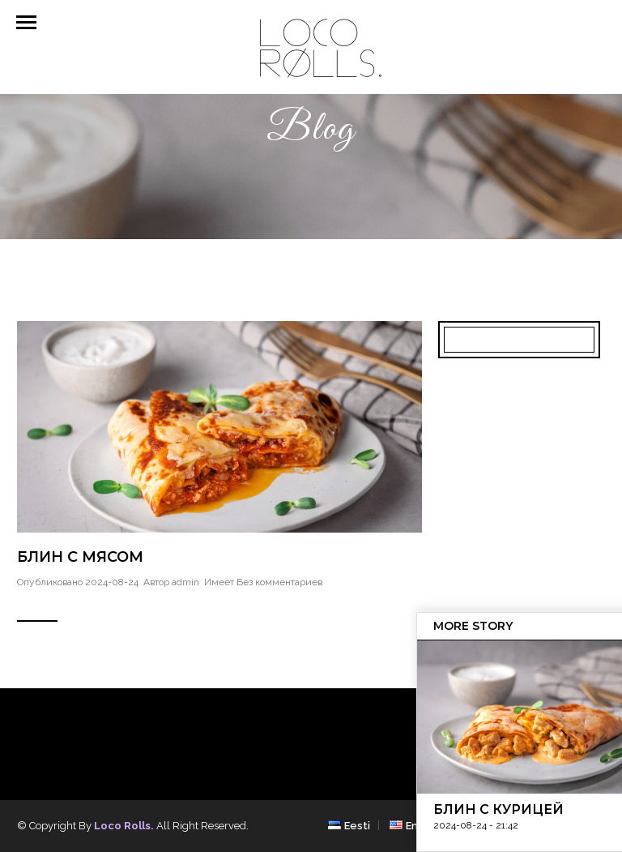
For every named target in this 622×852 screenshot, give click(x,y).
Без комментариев (279, 582)
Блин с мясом (80, 557)
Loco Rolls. (124, 826)
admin (185, 582)
